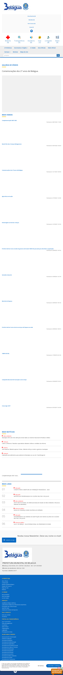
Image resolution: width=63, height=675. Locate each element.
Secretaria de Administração (9, 642)
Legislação (4, 630)
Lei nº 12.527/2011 (6, 621)
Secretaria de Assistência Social (10, 645)
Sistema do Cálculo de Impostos (10, 610)
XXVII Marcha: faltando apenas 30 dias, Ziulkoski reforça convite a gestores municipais (25, 449)
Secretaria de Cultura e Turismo (10, 647)
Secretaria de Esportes (7, 650)
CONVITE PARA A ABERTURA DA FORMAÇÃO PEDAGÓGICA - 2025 (32, 489)
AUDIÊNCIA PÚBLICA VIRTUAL (9, 603)
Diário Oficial (52, 48)
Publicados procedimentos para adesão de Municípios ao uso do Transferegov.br (23, 455)
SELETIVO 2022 (5, 608)
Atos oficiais (5, 581)
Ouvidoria (4, 616)
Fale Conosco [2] (31, 23)
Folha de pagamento (7, 623)
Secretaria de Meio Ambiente (9, 656)
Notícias (15, 52)
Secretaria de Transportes (8, 659)
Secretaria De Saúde (7, 657)
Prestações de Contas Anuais (9, 606)
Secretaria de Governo (7, 654)
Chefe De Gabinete (7, 638)
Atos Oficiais (42, 48)
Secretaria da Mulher (7, 640)
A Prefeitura (8, 48)
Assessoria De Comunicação (9, 637)
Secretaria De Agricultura (8, 643)
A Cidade (33, 48)
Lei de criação (5, 598)
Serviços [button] (7, 52)
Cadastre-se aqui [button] (9, 540)
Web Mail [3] (31, 19)
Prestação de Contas (7, 632)
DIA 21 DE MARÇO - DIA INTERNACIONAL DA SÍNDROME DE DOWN (32, 524)
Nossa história (5, 594)
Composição (5, 582)
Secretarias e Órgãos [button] (21, 48)
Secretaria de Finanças (7, 652)
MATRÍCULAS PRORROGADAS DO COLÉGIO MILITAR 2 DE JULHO (31, 496)
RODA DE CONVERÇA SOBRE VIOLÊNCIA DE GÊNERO (28, 510)
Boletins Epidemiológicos (8, 584)
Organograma (5, 628)
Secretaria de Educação (8, 649)
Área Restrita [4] (31, 16)
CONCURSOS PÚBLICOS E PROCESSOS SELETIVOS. (14, 604)
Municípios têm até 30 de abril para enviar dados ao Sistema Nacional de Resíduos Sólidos (26, 437)
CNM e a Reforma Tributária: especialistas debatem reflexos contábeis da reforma (24, 443)
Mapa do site (24, 52)
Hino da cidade (5, 596)
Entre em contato (6, 615)
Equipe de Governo (7, 586)
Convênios (4, 625)
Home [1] (31, 27)
